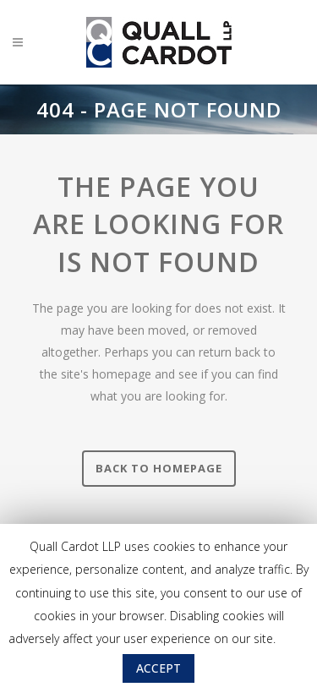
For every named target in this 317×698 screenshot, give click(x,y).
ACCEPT (158, 668)
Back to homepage (159, 468)
